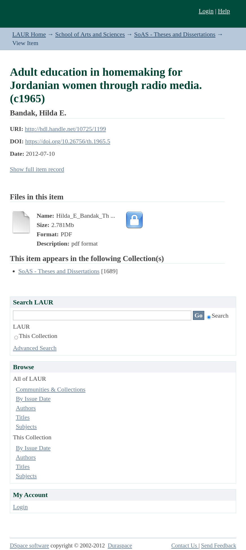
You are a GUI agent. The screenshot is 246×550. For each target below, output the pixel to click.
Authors (26, 407)
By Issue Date (33, 398)
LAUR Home (29, 34)
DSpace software (29, 545)
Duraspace (120, 545)
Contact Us (185, 545)
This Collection (35, 335)
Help (224, 10)
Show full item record (37, 169)
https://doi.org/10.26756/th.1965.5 (67, 141)
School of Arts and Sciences (90, 34)
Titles (23, 417)
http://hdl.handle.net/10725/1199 (65, 128)
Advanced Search (35, 347)
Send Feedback (218, 545)
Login (206, 10)
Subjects (26, 426)
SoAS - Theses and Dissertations (175, 34)
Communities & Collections (50, 389)
